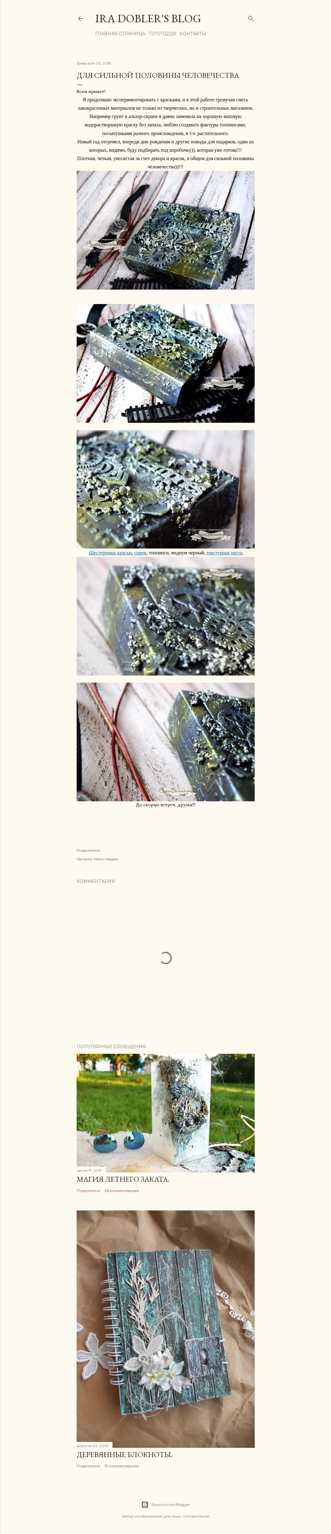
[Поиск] (251, 17)
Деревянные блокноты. (124, 1454)
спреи (140, 552)
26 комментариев (121, 1190)
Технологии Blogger (165, 1504)
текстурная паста (224, 552)
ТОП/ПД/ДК (162, 33)
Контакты (193, 33)
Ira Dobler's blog (148, 18)
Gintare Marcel (196, 1516)
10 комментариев (121, 1466)
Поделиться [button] (88, 850)
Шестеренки (102, 552)
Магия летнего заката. (123, 1179)
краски (124, 552)
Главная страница (120, 33)
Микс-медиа (106, 859)
